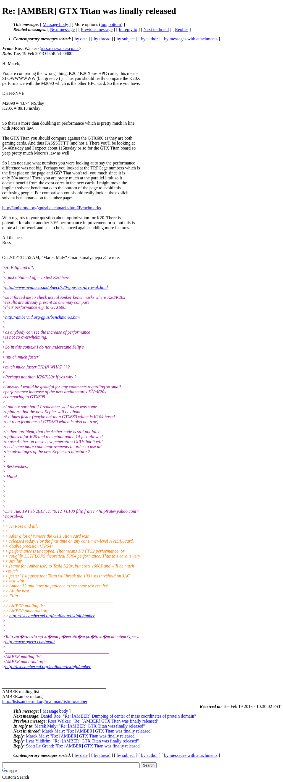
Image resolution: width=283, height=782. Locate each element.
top (103, 24)
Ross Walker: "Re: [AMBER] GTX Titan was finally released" (103, 721)
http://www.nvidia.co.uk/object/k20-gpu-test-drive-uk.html (56, 287)
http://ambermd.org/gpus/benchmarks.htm (42, 317)
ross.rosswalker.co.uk (59, 48)
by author (149, 38)
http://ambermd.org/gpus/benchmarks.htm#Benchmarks (51, 207)
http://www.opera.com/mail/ (30, 641)
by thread (102, 38)
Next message (62, 29)
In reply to (128, 29)
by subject (126, 38)
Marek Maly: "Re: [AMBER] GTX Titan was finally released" (90, 726)
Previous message (96, 29)
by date (81, 38)
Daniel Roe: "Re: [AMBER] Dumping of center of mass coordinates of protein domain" (118, 716)
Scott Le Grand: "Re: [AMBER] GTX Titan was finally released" (84, 746)
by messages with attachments (191, 38)
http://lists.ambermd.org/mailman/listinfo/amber (52, 615)
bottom (114, 24)
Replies (181, 29)
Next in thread (156, 29)
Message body (55, 24)
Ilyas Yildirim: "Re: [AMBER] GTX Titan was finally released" (82, 741)
